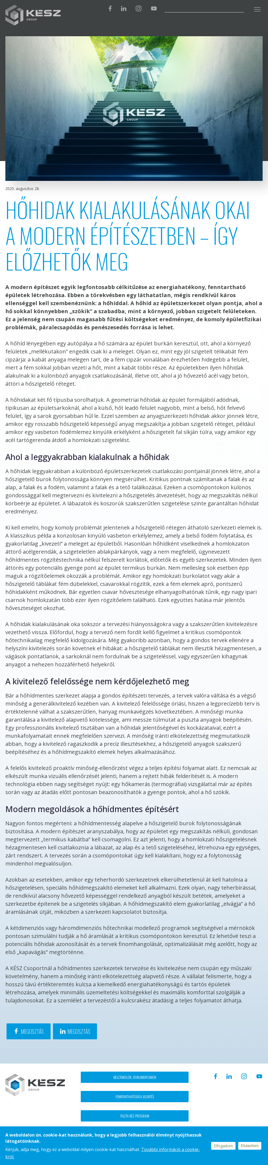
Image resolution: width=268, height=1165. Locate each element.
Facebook (110, 8)
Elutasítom (250, 1146)
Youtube (154, 8)
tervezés (117, 624)
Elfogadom (223, 1145)
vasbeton (46, 432)
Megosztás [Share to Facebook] (32, 1031)
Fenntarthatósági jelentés (135, 1096)
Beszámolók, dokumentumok (134, 1077)
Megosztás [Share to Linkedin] (78, 1031)
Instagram (138, 8)
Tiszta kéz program (134, 1116)
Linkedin (123, 8)
